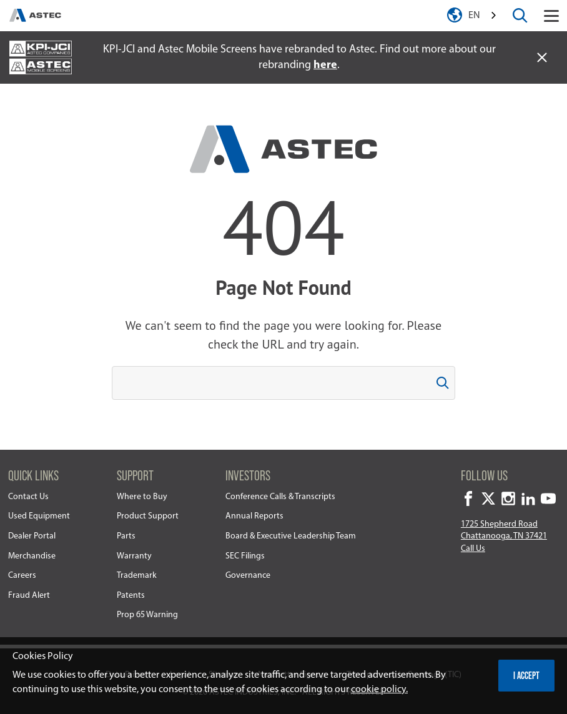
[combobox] (483, 15)
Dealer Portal (32, 536)
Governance (247, 575)
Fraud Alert (29, 595)
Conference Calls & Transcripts (280, 497)
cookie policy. (379, 690)
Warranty (134, 556)
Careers (22, 575)
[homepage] (35, 15)
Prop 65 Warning (147, 615)
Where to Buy (142, 497)
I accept (526, 675)
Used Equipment (39, 516)
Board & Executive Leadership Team (290, 536)
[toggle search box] (520, 15)
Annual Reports (254, 516)
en (474, 16)
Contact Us (28, 497)
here (325, 65)
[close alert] (542, 57)
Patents (131, 595)
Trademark (137, 575)
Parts (126, 536)
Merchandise (32, 556)
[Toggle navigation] (551, 15)
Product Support (148, 516)
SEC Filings (245, 556)
